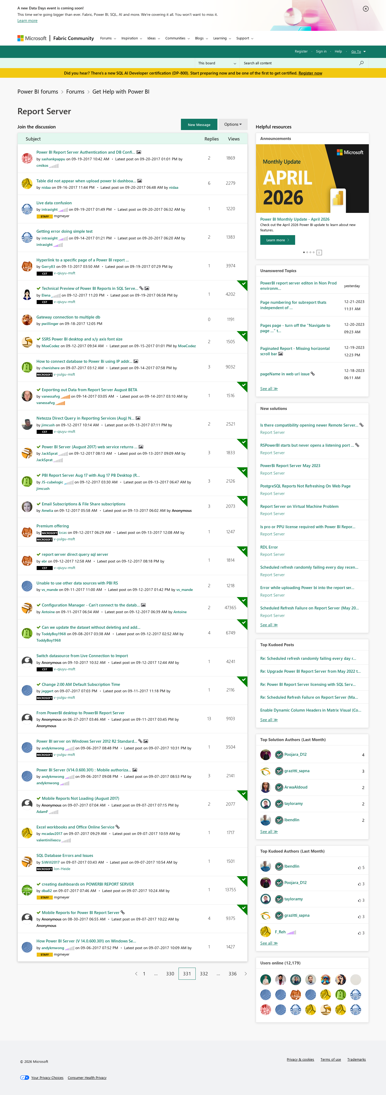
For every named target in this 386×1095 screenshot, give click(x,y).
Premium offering (52, 525)
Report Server (272, 432)
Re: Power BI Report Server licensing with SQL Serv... (308, 684)
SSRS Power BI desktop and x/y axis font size (82, 339)
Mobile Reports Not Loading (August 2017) (80, 798)
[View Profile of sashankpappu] (53, 158)
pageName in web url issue (285, 373)
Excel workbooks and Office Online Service (76, 827)
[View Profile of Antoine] (48, 611)
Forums (106, 38)
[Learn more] (277, 240)
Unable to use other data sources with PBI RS (77, 583)
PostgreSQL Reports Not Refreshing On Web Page (305, 486)
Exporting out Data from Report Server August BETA (89, 389)
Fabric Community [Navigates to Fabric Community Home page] (73, 38)
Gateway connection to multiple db (68, 317)
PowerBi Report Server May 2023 (290, 465)
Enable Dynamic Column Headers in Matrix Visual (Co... (310, 710)
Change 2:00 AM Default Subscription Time (81, 684)
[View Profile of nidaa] (46, 187)
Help (338, 51)
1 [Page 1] (144, 973)
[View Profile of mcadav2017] (52, 833)
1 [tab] (304, 252)
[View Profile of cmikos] (42, 165)
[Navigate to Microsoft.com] (31, 38)
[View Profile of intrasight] (50, 209)
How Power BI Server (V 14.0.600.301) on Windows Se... (86, 941)
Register (301, 51)
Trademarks (356, 1059)
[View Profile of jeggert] (47, 690)
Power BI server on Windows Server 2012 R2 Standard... (87, 741)
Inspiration (129, 38)
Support (242, 38)
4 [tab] (314, 252)
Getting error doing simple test (64, 231)
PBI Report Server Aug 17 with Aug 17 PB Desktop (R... (91, 475)
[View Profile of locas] (63, 532)
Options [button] (231, 124)
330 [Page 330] (170, 973)
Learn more (27, 20)
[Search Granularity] (217, 63)
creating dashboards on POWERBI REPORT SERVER (88, 884)
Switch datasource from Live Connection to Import (82, 655)
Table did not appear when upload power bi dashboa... (86, 180)
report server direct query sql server (75, 554)
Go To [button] (356, 51)
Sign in (321, 51)
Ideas (151, 38)
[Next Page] (244, 974)
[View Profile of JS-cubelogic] (52, 481)
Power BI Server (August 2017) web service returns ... (90, 446)
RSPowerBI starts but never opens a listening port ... (307, 445)
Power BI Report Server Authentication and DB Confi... (86, 152)
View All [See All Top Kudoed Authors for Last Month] (269, 943)
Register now (310, 73)
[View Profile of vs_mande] (50, 589)
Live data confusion (54, 202)
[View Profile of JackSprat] (50, 453)
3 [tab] (310, 252)
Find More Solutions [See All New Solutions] (269, 625)
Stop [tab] (319, 252)
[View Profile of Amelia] (47, 510)
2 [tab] (307, 252)
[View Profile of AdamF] (42, 811)
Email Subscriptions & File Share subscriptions (83, 503)
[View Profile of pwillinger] (50, 323)
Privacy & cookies (300, 1059)
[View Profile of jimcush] (48, 424)
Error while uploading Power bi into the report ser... (307, 587)
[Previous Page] (134, 974)
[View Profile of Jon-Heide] (62, 868)
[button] (199, 124)
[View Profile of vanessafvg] (51, 396)
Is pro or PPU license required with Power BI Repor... (307, 526)
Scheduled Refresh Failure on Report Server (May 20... (309, 608)
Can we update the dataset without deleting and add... (91, 627)
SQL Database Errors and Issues (64, 855)
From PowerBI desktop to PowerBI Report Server (80, 712)
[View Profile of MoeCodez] (51, 345)
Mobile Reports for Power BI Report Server (81, 912)
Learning (220, 38)
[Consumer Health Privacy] (87, 1077)
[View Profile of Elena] (46, 295)
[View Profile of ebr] (44, 561)
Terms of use (331, 1059)
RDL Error (269, 547)
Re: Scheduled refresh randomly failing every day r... (308, 658)
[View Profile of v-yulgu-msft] (64, 374)
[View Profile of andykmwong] (53, 747)
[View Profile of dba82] (47, 890)
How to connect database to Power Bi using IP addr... (84, 361)
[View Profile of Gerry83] (48, 266)
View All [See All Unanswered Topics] (269, 389)
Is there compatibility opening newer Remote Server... (309, 425)
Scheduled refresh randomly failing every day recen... (309, 567)
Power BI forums (37, 91)
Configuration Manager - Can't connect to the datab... (91, 605)
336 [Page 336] (233, 973)
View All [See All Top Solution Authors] (269, 831)
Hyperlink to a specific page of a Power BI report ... (82, 259)
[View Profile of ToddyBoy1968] (54, 633)
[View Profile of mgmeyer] (61, 215)
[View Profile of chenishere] (51, 367)
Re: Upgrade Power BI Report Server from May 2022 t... (310, 671)
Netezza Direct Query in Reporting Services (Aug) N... (86, 418)
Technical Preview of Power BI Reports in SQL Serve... (90, 288)
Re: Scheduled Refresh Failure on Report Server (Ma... (309, 697)
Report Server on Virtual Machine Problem (299, 506)
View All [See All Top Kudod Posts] (269, 720)
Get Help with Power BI (121, 91)
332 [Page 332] (204, 973)
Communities (175, 38)
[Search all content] (304, 63)
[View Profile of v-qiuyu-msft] (64, 272)
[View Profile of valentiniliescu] (48, 839)
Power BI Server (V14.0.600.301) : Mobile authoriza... (84, 769)
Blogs (199, 38)
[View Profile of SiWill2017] (51, 862)
